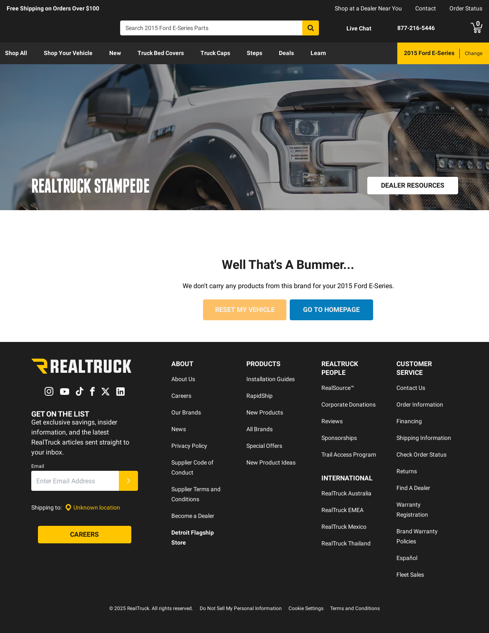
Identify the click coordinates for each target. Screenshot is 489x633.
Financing (409, 421)
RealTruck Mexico (343, 526)
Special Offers (264, 445)
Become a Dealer (192, 515)
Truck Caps (215, 53)
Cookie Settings (305, 608)
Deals (286, 53)
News (178, 429)
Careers (181, 395)
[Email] (75, 481)
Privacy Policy (189, 445)
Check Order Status (421, 454)
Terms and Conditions (355, 608)
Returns (406, 471)
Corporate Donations (348, 404)
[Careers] (84, 535)
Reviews (332, 421)
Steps (254, 53)
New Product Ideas (271, 462)
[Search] (219, 27)
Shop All (16, 53)
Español (406, 558)
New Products (264, 412)
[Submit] (128, 481)
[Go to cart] (476, 28)
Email (37, 467)
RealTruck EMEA (342, 510)
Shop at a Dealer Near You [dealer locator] (368, 8)
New (115, 53)
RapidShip (259, 395)
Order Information (419, 404)
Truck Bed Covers (161, 53)
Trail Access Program (348, 454)
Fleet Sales (410, 574)
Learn (318, 53)
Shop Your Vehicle (68, 53)
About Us (183, 379)
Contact (425, 8)
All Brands (259, 429)
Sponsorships (339, 438)
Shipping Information (423, 438)
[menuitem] (16, 53)
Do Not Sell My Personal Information (241, 608)
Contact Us (410, 387)
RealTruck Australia (346, 493)
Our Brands (186, 412)
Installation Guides (270, 379)
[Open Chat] (351, 28)
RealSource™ (337, 387)
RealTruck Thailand (346, 543)
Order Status (465, 8)
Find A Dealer (413, 488)
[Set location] (92, 507)
